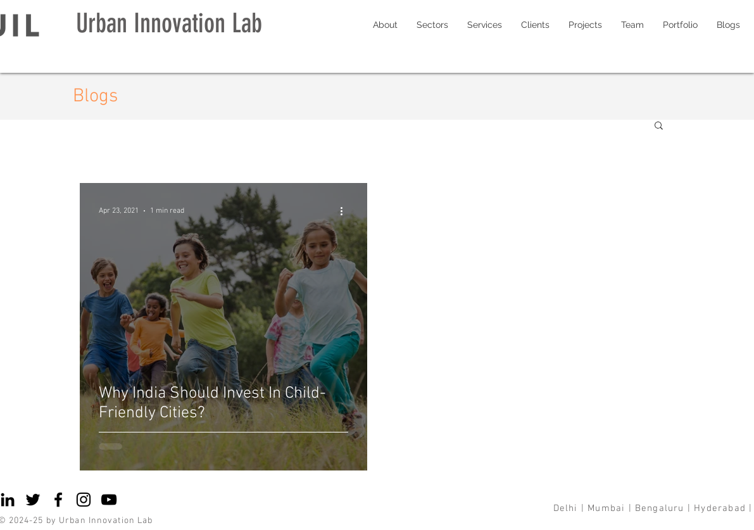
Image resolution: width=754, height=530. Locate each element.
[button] (659, 126)
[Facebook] (58, 499)
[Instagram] (83, 499)
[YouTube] (108, 499)
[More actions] (346, 210)
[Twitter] (32, 499)
